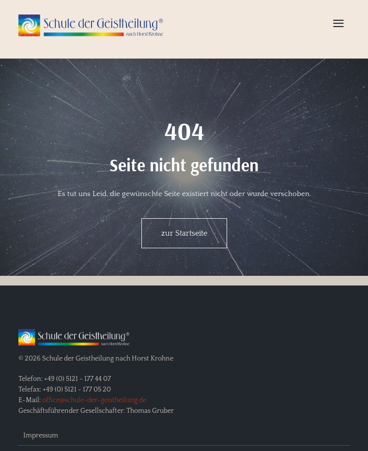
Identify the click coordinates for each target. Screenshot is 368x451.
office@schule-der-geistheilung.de (94, 400)
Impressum (40, 435)
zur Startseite (184, 233)
